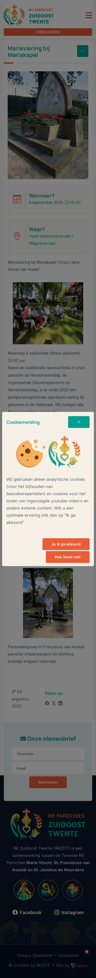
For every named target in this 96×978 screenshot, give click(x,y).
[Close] (79, 422)
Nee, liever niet (68, 556)
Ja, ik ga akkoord (66, 544)
